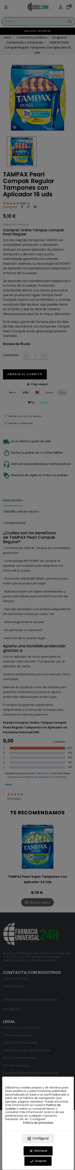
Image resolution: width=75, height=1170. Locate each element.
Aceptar (38, 1161)
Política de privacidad (38, 1123)
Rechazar (38, 1150)
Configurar (38, 1138)
